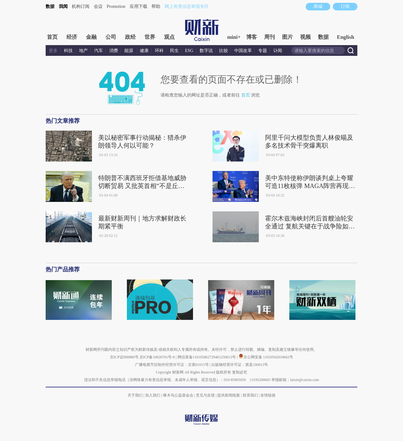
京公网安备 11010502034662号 (266, 357)
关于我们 (135, 395)
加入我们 (152, 395)
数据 (50, 6)
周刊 (269, 37)
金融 (91, 37)
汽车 (98, 50)
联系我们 (250, 395)
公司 (110, 37)
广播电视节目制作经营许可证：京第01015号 (172, 364)
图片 (287, 37)
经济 (71, 37)
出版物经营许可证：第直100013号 (239, 364)
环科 (159, 50)
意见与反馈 (205, 395)
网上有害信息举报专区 (187, 6)
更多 (53, 50)
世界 (150, 37)
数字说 (206, 50)
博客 (251, 37)
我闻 (63, 6)
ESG (189, 50)
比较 (223, 50)
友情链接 (267, 395)
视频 (305, 37)
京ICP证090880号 (124, 357)
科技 (68, 50)
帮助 (155, 6)
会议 (98, 6)
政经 (130, 37)
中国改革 (243, 50)
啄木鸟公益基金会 (178, 395)
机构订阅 (80, 6)
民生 (174, 50)
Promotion (116, 6)
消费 (113, 50)
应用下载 (138, 6)
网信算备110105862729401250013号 (207, 357)
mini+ (234, 37)
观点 (169, 37)
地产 (83, 50)
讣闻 (277, 50)
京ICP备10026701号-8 (157, 357)
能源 (129, 50)
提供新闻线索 (228, 395)
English (345, 37)
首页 (52, 37)
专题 (262, 50)
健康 (144, 50)
